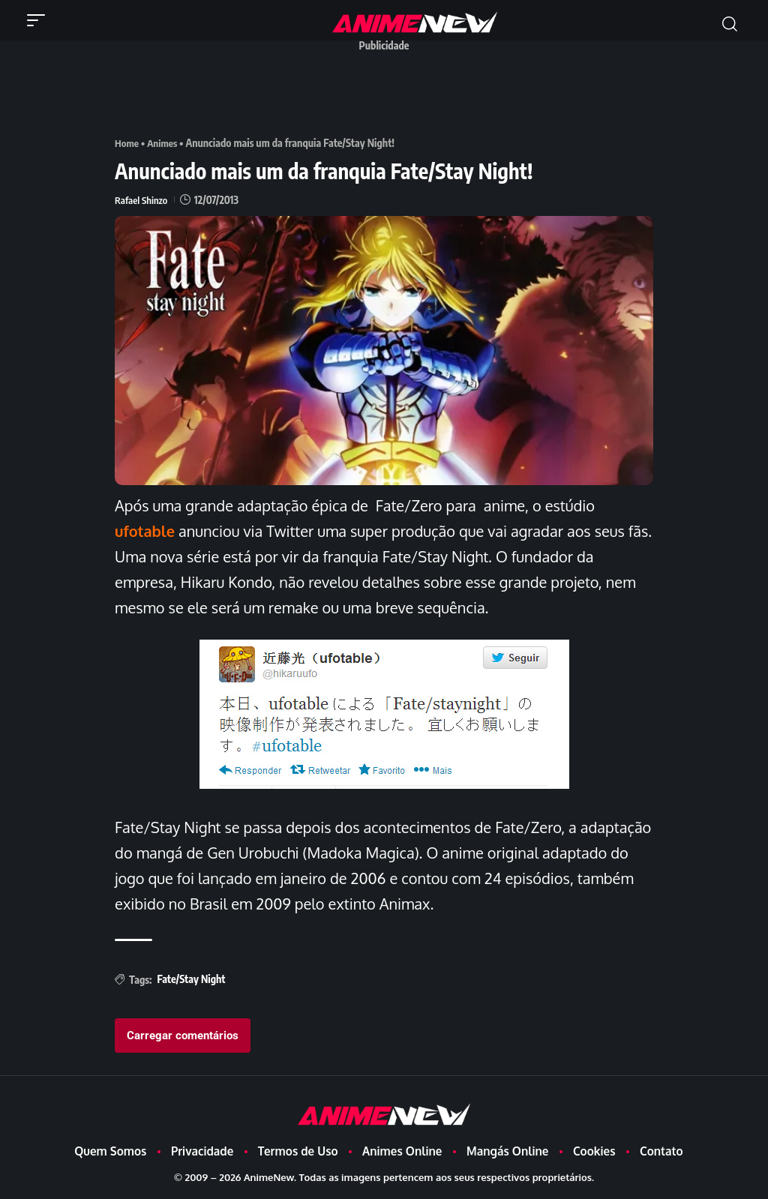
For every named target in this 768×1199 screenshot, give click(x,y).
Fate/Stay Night (191, 979)
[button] (39, 20)
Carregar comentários (182, 1035)
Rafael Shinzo (142, 199)
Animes (164, 142)
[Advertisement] (388, 92)
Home (127, 142)
